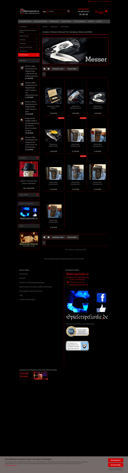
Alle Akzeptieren (116, 460)
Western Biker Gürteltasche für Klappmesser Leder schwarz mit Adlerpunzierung (53, 183)
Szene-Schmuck (66, 21)
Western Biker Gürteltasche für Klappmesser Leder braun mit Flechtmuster (53, 221)
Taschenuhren (23, 51)
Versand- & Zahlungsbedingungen (32, 283)
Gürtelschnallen (79, 21)
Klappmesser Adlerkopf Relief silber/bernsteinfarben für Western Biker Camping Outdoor (53, 145)
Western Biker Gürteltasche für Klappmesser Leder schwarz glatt (75, 145)
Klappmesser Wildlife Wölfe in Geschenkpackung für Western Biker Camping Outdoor (53, 107)
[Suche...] (44, 11)
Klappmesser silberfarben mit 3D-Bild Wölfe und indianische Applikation (75, 107)
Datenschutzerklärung (11, 465)
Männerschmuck (24, 36)
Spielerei (91, 21)
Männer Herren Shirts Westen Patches (27, 31)
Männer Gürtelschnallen (25, 47)
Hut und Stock (23, 26)
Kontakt (22, 278)
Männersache (54, 21)
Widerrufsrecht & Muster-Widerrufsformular (35, 287)
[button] (91, 1)
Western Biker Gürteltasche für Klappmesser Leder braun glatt (97, 145)
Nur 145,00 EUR (28, 188)
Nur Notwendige (116, 465)
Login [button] (99, 1)
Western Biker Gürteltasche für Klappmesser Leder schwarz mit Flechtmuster (97, 183)
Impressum (23, 274)
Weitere (99, 21)
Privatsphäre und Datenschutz (30, 291)
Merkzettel (106, 1)
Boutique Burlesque (40, 21)
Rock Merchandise (25, 21)
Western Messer (23, 55)
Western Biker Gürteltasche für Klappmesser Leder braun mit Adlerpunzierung (75, 183)
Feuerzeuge (22, 43)
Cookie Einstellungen (27, 300)
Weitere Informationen (115, 469)
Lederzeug (22, 39)
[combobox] (58, 69)
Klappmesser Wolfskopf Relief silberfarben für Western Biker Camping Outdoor (97, 107)
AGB (21, 295)
